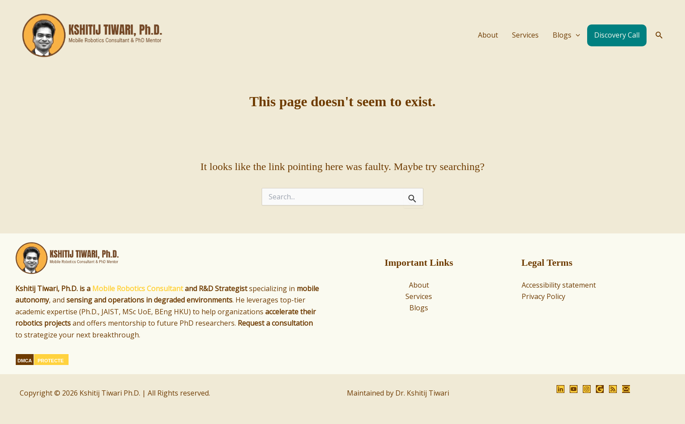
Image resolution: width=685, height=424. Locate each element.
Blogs (566, 35)
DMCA (24, 360)
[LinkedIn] (560, 389)
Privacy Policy (543, 296)
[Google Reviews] (600, 389)
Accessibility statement (559, 285)
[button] (659, 35)
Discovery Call (617, 35)
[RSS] (613, 389)
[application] (575, 35)
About (488, 35)
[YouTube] (574, 389)
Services (525, 35)
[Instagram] (587, 389)
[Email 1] (626, 389)
